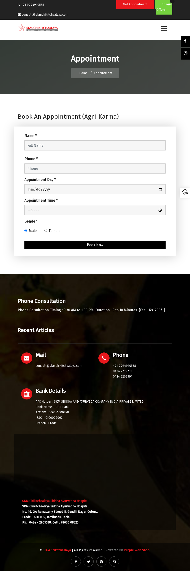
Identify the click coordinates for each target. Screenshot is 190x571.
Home (83, 73)
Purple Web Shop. (137, 550)
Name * (30, 136)
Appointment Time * (41, 200)
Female (54, 231)
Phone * (31, 159)
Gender (30, 221)
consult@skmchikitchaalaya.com (45, 15)
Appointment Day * (40, 180)
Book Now (95, 245)
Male (33, 231)
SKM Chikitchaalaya (57, 550)
